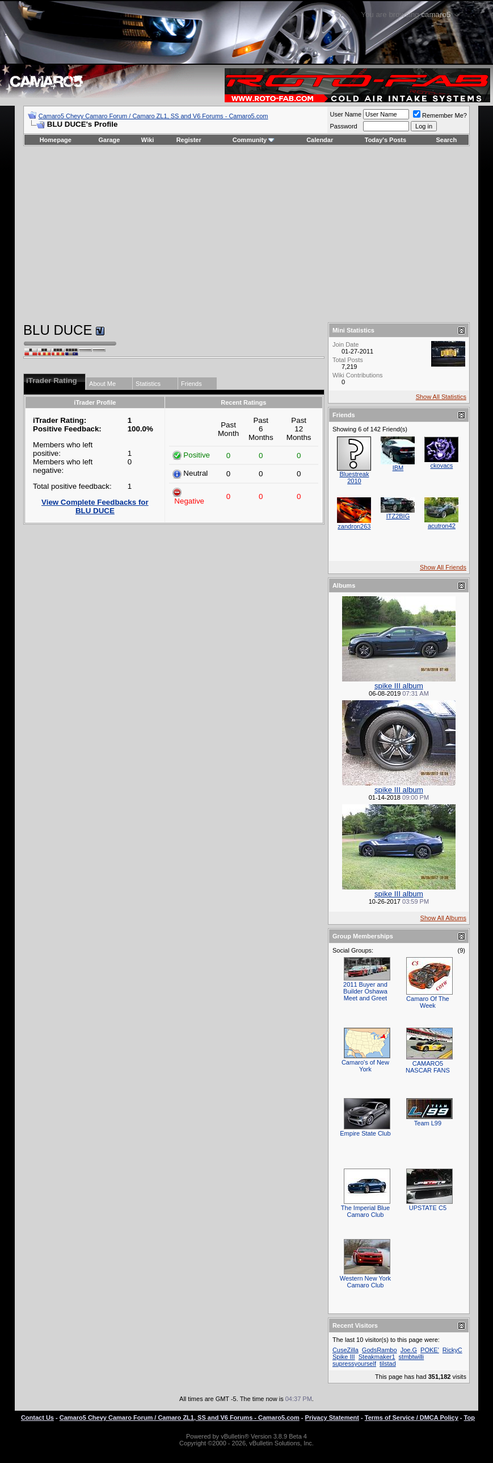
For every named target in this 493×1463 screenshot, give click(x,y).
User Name (345, 114)
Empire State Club (365, 1133)
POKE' (429, 1349)
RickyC (452, 1349)
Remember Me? (440, 115)
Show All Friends (443, 567)
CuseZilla (345, 1349)
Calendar (319, 139)
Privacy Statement (332, 1417)
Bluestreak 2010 (354, 477)
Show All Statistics (441, 396)
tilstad (388, 1363)
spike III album (398, 685)
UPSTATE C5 (427, 1207)
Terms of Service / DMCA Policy (411, 1417)
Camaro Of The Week (427, 1002)
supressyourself (354, 1363)
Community (254, 139)
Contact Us (37, 1417)
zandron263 (354, 526)
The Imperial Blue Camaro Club (365, 1211)
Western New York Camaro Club (365, 1282)
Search (446, 139)
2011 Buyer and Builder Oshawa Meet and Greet (365, 991)
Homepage (55, 139)
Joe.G (409, 1349)
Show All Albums (443, 918)
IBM (398, 467)
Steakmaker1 (377, 1356)
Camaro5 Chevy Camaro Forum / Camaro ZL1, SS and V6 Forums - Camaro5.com (153, 116)
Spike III (343, 1356)
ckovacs (442, 465)
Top (469, 1417)
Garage (109, 139)
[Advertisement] (246, 234)
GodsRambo (379, 1349)
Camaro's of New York (365, 1066)
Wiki (147, 139)
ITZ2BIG (398, 516)
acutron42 (442, 525)
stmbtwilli (411, 1356)
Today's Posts (385, 139)
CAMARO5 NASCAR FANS (428, 1067)
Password (343, 126)
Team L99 (427, 1123)
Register (188, 139)
